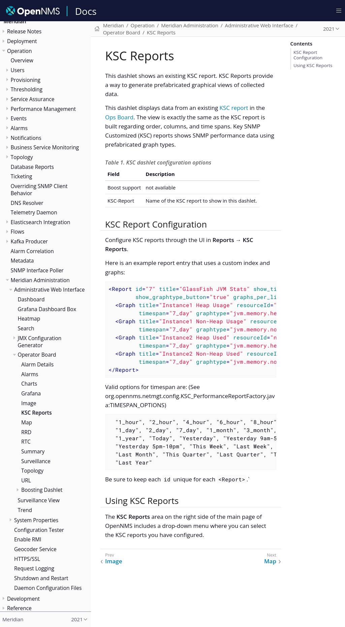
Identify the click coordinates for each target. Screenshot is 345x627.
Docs (86, 11)
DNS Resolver (27, 203)
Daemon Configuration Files (48, 588)
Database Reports (32, 167)
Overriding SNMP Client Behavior (39, 189)
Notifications (26, 138)
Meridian (113, 25)
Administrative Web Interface (49, 289)
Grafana (31, 393)
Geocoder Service (35, 549)
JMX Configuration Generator (40, 341)
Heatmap (29, 318)
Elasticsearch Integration (40, 222)
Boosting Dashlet (41, 490)
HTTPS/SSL (27, 559)
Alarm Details (37, 364)
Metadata (22, 260)
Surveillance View (39, 500)
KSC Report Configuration (307, 55)
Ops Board (119, 117)
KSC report (234, 108)
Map (26, 422)
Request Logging (34, 568)
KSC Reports (36, 412)
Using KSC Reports (313, 65)
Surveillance (36, 461)
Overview (22, 60)
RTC (26, 441)
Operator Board (37, 354)
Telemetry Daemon (34, 212)
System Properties (36, 520)
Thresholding (26, 89)
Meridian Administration (40, 280)
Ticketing (21, 176)
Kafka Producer (29, 241)
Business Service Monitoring (45, 147)
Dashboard (31, 299)
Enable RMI (27, 539)
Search (26, 328)
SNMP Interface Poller (37, 270)
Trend (25, 510)
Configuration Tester (39, 530)
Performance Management (43, 109)
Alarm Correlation (32, 251)
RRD (26, 432)
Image (28, 403)
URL (26, 480)
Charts (29, 383)
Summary (32, 451)
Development (23, 598)
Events (19, 118)
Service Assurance (33, 99)
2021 (329, 28)
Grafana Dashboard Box (47, 309)
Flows (18, 231)
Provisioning (26, 80)
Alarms (19, 128)
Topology (22, 157)
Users (18, 70)
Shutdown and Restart (41, 578)
